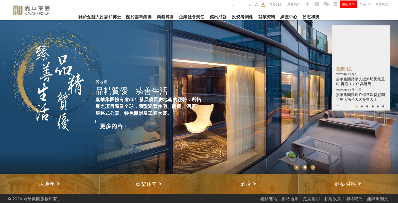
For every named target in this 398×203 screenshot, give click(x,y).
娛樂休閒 (149, 184)
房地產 (49, 184)
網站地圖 (289, 198)
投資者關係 (242, 16)
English (365, 4)
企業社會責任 (192, 16)
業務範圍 (165, 16)
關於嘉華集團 (139, 16)
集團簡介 (293, 4)
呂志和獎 (311, 16)
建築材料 (348, 184)
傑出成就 (218, 16)
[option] (50, 184)
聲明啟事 (348, 4)
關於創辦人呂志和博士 (99, 16)
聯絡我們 (275, 4)
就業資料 (266, 16)
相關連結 (268, 198)
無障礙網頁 (377, 198)
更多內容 (113, 125)
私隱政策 (332, 198)
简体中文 (381, 4)
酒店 (249, 184)
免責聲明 (311, 198)
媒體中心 (288, 16)
